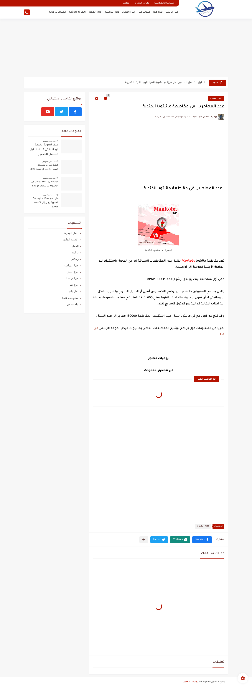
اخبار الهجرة (216, 98)
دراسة (75, 252)
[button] (202, 539)
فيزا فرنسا (171, 12)
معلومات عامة (57, 12)
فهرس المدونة (141, 3)
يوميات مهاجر (191, 682)
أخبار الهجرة (95, 12)
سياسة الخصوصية (164, 3)
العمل (75, 245)
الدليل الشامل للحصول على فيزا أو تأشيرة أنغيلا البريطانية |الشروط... (163, 82)
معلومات (73, 291)
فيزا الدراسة (112, 12)
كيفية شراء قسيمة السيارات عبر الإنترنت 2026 (44, 167)
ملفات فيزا (144, 12)
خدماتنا (126, 3)
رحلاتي (75, 258)
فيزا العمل (128, 12)
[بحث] (27, 12)
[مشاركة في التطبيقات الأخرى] (143, 539)
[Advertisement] (126, 48)
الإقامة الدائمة (77, 12)
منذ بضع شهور (49, 141)
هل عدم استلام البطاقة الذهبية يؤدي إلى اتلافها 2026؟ (45, 202)
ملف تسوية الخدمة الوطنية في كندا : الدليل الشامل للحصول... (44, 150)
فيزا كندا (158, 12)
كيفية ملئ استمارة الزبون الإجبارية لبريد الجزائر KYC (44, 184)
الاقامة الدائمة (70, 239)
